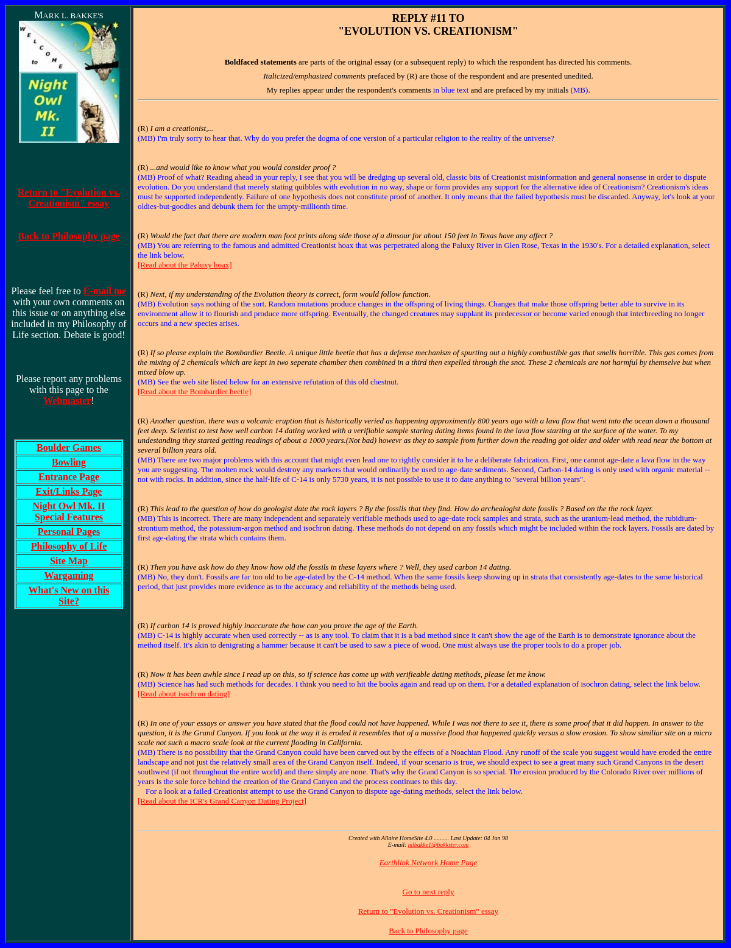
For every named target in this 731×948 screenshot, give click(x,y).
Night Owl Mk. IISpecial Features (68, 511)
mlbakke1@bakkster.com (438, 844)
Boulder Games (69, 447)
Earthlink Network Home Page (429, 862)
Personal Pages (69, 531)
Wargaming (69, 575)
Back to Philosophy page (428, 930)
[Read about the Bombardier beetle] (194, 391)
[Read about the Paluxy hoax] (185, 264)
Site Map (69, 561)
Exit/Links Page (69, 491)
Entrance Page (68, 477)
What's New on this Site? (69, 595)
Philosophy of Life (69, 546)
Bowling (69, 462)
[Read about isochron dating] (184, 693)
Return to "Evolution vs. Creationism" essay (428, 911)
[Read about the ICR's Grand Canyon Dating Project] (222, 800)
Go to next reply (428, 891)
